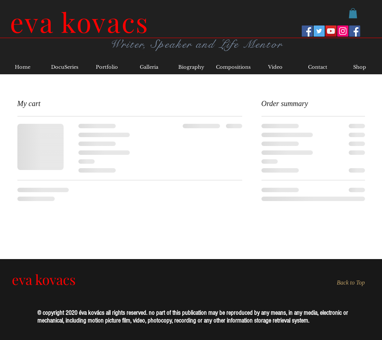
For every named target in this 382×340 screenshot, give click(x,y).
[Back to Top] (347, 282)
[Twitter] (319, 31)
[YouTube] (331, 31)
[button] (353, 13)
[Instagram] (342, 31)
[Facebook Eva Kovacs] (307, 31)
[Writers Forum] (354, 31)
